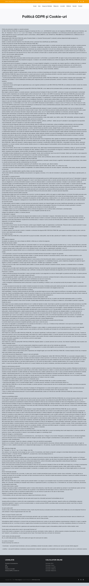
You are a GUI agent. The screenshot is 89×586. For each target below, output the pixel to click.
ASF (6, 565)
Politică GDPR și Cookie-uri (12, 570)
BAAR (6, 567)
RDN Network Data (36, 579)
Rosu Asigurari (18, 579)
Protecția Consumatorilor (11, 563)
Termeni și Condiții (10, 568)
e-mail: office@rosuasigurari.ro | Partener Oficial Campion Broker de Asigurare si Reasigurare (33, 1)
